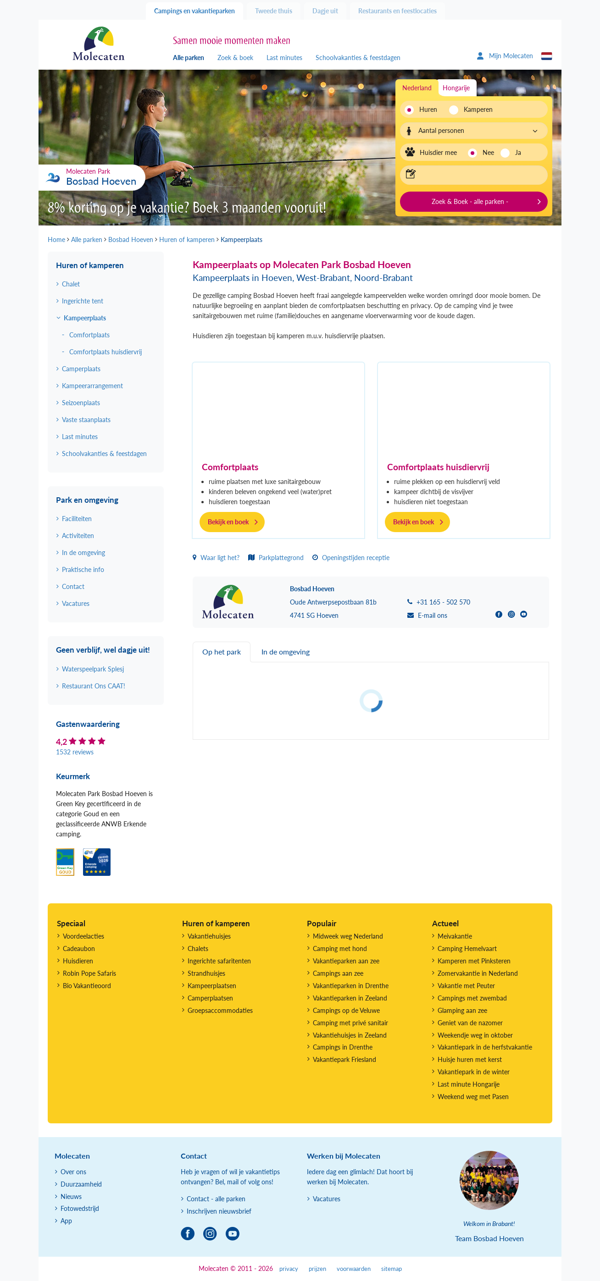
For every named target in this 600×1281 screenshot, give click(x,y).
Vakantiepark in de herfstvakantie (485, 1047)
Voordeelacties (83, 936)
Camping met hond (340, 948)
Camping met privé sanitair (350, 1023)
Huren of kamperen (90, 265)
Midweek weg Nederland (348, 936)
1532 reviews (75, 752)
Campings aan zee (338, 973)
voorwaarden (354, 1268)
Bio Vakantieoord (87, 986)
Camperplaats (81, 369)
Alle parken (188, 57)
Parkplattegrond (276, 557)
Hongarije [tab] (456, 88)
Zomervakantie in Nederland (478, 973)
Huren (428, 109)
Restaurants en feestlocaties (397, 11)
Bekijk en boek (228, 522)
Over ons (73, 1172)
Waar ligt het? (216, 557)
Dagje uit (325, 11)
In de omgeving (83, 552)
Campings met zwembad (472, 998)
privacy (288, 1268)
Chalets (198, 948)
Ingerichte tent (82, 301)
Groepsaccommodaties (220, 1010)
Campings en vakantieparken (194, 11)
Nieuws (71, 1196)
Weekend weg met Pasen (473, 1096)
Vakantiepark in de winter (474, 1072)
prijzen (317, 1268)
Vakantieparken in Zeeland (350, 998)
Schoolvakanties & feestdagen (358, 57)
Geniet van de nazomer (470, 1023)
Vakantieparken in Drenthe (351, 986)
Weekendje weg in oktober (475, 1035)
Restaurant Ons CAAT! (93, 686)
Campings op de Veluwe (346, 1010)
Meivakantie (455, 936)
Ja (518, 152)
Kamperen (475, 109)
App (66, 1221)
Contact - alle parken (216, 1199)
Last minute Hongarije (469, 1084)
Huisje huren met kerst (470, 1059)
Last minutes (284, 57)
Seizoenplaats (81, 403)
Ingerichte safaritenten (219, 961)
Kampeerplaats (85, 318)
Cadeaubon (79, 948)
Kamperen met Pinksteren (474, 961)
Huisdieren (78, 961)
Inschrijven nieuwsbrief (219, 1211)
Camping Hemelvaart (467, 948)
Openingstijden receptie (350, 557)
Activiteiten (78, 535)
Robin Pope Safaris (89, 973)
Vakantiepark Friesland (344, 1059)
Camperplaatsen (210, 998)
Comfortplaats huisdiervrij (438, 467)
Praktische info (83, 569)
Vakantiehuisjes (209, 936)
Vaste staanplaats (86, 419)
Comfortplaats (230, 467)
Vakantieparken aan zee (346, 961)
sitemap (391, 1268)
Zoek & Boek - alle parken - (470, 201)
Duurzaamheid (81, 1184)
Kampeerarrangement (92, 386)
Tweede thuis (273, 11)
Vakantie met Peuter (466, 986)
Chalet (71, 284)
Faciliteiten (77, 518)
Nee (488, 152)
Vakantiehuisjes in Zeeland (350, 1035)
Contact (73, 586)
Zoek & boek (235, 57)
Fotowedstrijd (80, 1208)
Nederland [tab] (417, 88)
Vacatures (75, 603)
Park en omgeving (87, 500)
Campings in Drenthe (342, 1047)
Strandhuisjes (206, 973)
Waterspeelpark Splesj (93, 669)
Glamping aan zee (462, 1010)
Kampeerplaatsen (212, 986)
